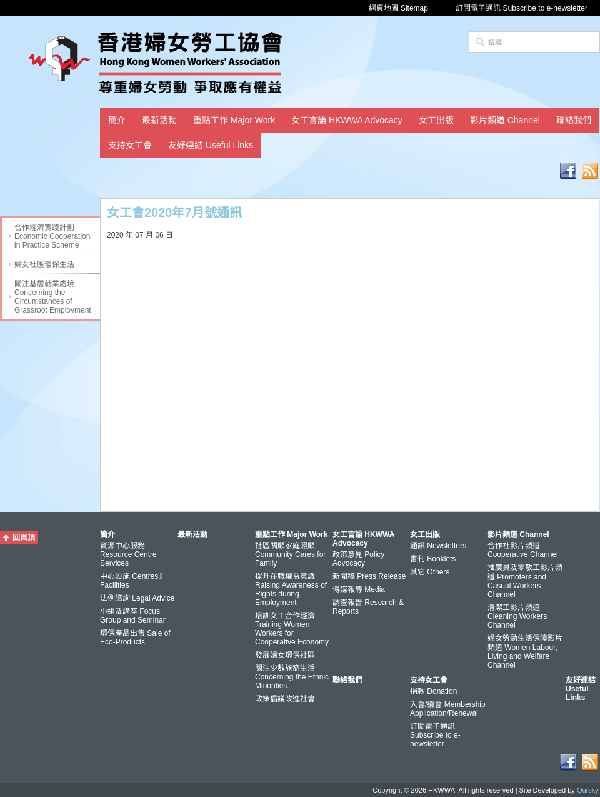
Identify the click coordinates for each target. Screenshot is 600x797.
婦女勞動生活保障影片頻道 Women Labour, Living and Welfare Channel (525, 651)
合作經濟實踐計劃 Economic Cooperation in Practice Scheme (52, 236)
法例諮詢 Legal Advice (137, 598)
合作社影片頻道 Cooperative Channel (523, 550)
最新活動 (159, 120)
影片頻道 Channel (505, 120)
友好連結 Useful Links (210, 145)
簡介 (117, 120)
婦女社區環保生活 (44, 264)
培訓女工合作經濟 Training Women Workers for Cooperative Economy (292, 628)
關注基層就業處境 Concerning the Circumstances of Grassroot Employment (52, 296)
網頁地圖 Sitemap (398, 8)
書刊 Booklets (433, 558)
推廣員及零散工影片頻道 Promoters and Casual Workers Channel (525, 581)
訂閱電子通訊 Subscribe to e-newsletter (522, 8)
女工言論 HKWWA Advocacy (346, 120)
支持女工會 (130, 145)
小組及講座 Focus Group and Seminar (133, 615)
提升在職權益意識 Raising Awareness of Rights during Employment (291, 589)
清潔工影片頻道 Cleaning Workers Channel (517, 616)
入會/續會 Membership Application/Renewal (448, 709)
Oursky (587, 790)
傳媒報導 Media (358, 589)
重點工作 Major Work (234, 120)
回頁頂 (23, 537)
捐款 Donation (433, 691)
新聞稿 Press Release (369, 576)
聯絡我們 (573, 120)
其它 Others (429, 572)
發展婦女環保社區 (285, 655)
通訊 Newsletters (438, 545)
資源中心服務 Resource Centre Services (128, 554)
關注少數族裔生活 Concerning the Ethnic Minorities (292, 677)
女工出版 (436, 120)
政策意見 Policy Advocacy (358, 559)
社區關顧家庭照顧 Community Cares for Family (290, 554)
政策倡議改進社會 (285, 698)
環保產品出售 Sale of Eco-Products (135, 637)
